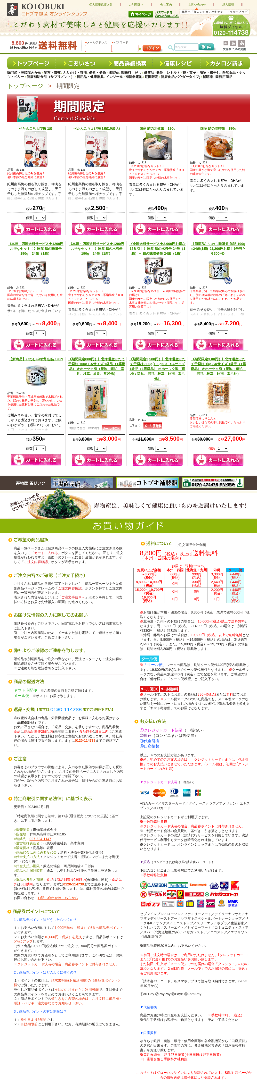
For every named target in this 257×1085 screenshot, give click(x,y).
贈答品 (149, 73)
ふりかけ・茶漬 (75, 73)
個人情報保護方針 (100, 4)
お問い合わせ (197, 4)
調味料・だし (131, 73)
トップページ (25, 86)
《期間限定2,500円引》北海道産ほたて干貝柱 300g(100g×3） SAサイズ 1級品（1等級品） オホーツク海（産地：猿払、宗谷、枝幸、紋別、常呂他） (157, 369)
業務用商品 (223, 77)
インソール (114, 77)
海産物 (113, 73)
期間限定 (151, 77)
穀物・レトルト (168, 73)
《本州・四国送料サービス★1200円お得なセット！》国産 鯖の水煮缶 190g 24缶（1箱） (97, 248)
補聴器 (208, 77)
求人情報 (228, 4)
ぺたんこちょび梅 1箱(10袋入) (96, 128)
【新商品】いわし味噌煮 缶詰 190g (36, 359)
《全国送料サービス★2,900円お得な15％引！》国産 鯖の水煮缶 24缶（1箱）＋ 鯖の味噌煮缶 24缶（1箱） (157, 248)
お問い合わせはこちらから (58, 898)
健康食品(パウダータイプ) (180, 77)
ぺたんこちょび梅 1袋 (35, 128)
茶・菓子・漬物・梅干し (201, 73)
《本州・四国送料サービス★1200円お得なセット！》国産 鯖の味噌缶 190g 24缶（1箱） (36, 248)
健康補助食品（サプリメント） (50, 77)
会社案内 (166, 4)
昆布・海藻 (52, 73)
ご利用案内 (136, 4)
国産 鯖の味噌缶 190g (218, 128)
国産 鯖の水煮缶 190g (157, 128)
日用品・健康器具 (90, 77)
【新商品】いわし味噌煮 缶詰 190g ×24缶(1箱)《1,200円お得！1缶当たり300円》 (218, 248)
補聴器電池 (133, 77)
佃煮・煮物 (97, 73)
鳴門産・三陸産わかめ (24, 73)
